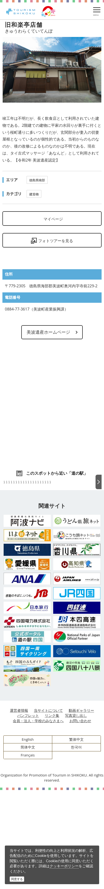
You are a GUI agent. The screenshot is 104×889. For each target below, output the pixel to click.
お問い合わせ (80, 819)
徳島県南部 (37, 180)
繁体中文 (76, 838)
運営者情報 (19, 809)
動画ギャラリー (81, 809)
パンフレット (28, 814)
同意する (17, 879)
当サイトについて (48, 809)
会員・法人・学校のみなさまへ (38, 819)
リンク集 (52, 814)
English (28, 838)
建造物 (34, 194)
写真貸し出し (76, 814)
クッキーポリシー (64, 865)
